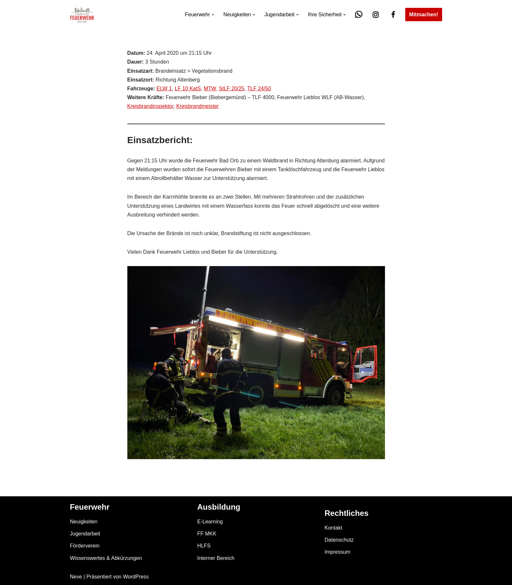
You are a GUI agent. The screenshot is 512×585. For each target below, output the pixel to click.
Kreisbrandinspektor (150, 106)
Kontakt (333, 528)
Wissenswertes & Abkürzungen (106, 558)
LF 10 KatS (188, 88)
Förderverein (85, 545)
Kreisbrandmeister (197, 106)
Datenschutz (339, 540)
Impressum (337, 552)
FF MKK (206, 533)
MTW (210, 88)
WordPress (136, 576)
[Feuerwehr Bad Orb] (82, 14)
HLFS (204, 545)
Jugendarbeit (85, 533)
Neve (76, 576)
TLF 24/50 (259, 88)
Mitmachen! (423, 14)
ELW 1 (164, 88)
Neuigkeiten (84, 521)
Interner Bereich (215, 558)
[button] (213, 14)
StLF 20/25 (231, 88)
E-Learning (210, 521)
